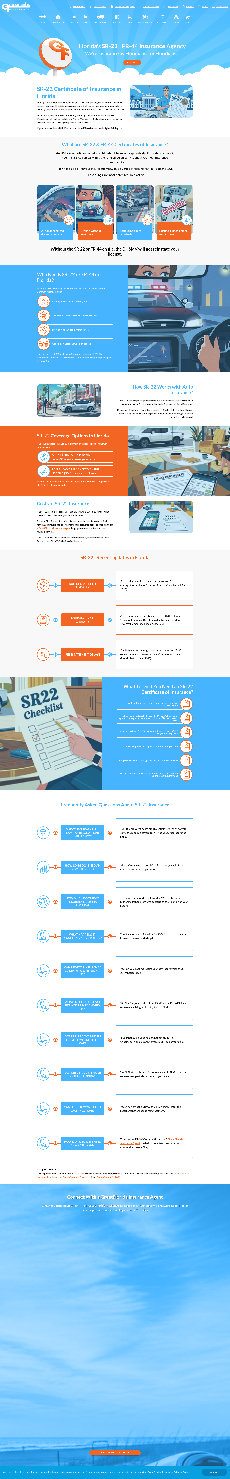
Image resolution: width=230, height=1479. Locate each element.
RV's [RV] (130, 19)
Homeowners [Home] (58, 19)
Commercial (101, 19)
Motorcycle (145, 19)
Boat (86, 19)
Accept (214, 1472)
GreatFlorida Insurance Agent (55, 528)
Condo (74, 19)
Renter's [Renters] (117, 19)
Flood (176, 19)
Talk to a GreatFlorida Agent (115, 1452)
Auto (42, 19)
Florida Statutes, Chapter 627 (77, 1177)
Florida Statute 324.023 (108, 1177)
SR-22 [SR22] (188, 19)
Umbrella (162, 19)
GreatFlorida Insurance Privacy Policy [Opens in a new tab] (168, 1472)
